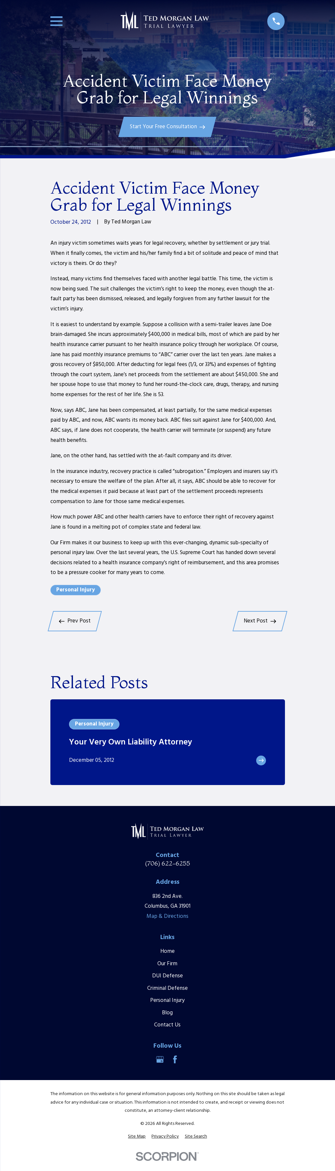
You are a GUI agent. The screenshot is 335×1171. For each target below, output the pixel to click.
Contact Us (167, 1025)
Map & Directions (167, 916)
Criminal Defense (167, 988)
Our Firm (167, 963)
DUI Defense (167, 975)
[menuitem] (137, 1136)
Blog (167, 1012)
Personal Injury (75, 590)
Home (167, 951)
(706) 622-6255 (167, 863)
